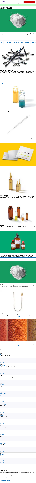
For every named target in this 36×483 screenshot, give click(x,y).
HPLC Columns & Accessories (8, 42)
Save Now (23, 5)
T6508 (1, 403)
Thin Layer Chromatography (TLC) (25, 42)
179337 (1, 414)
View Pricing (2, 356)
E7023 (1, 364)
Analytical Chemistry (3, 7)
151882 (1, 431)
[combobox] (18, 3)
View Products (18, 140)
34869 (1, 425)
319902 (1, 453)
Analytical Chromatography (9, 7)
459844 (1, 436)
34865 (1, 386)
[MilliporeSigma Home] (4, 1)
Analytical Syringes (16, 42)
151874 (1, 442)
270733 (1, 397)
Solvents (2, 42)
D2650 (1, 375)
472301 (1, 392)
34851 (1, 353)
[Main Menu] (1, 1)
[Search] (34, 3)
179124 (1, 381)
